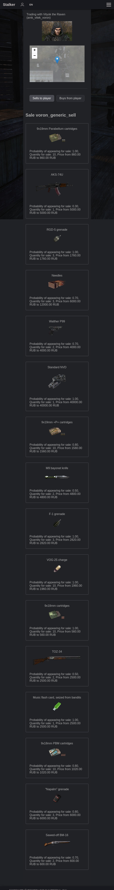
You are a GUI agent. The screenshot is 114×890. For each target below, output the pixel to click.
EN (31, 4)
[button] (57, 60)
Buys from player (70, 98)
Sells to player (42, 98)
